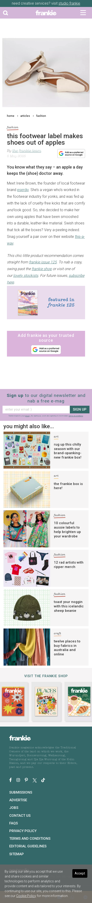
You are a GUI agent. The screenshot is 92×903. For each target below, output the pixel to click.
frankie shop (42, 269)
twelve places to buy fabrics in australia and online (67, 647)
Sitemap (16, 854)
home (10, 116)
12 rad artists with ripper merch (68, 564)
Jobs (13, 808)
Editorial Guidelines (27, 846)
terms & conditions (76, 416)
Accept (80, 873)
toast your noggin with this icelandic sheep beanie (69, 606)
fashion (41, 116)
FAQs (13, 823)
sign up (79, 409)
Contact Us (20, 816)
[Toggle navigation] (83, 13)
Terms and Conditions (29, 838)
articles (25, 116)
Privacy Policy (23, 831)
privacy (27, 416)
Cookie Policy (26, 896)
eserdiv (23, 190)
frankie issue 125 (43, 262)
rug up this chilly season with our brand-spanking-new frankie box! (67, 450)
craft (57, 634)
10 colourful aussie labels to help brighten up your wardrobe (67, 529)
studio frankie (69, 3)
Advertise (18, 800)
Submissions (20, 792)
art (56, 437)
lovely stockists (25, 275)
